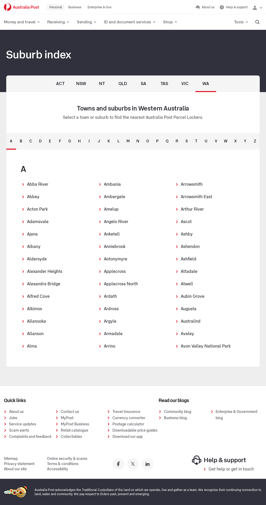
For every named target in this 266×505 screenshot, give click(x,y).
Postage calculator (128, 424)
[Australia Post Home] (21, 7)
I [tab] (89, 141)
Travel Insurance (126, 412)
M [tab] (128, 141)
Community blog (177, 412)
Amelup (111, 209)
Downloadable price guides (134, 430)
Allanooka (36, 321)
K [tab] (109, 141)
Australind (191, 321)
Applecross (115, 271)
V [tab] (216, 141)
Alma (32, 346)
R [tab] (177, 141)
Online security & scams (67, 459)
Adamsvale (38, 222)
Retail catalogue (74, 430)
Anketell (112, 234)
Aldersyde (37, 259)
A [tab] (11, 141)
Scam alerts (19, 430)
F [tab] (60, 141)
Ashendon (190, 247)
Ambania (112, 184)
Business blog (175, 418)
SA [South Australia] (143, 84)
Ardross (111, 309)
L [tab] (118, 141)
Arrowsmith (192, 184)
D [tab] (40, 141)
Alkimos (34, 309)
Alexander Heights (44, 271)
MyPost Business (75, 424)
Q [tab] (167, 141)
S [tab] (186, 141)
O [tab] (147, 141)
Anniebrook (114, 247)
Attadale (189, 271)
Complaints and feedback (30, 437)
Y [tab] (245, 141)
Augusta (188, 309)
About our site (15, 469)
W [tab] (226, 141)
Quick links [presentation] (15, 400)
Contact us (70, 412)
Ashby (187, 234)
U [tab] (206, 141)
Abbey (33, 197)
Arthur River (192, 209)
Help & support (219, 460)
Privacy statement (19, 464)
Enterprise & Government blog (236, 415)
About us (16, 412)
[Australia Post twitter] (133, 464)
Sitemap (11, 459)
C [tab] (30, 141)
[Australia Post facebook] (118, 464)
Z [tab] (255, 141)
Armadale (113, 334)
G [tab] (69, 141)
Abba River (37, 184)
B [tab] (21, 141)
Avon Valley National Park (206, 346)
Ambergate (114, 197)
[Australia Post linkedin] (147, 464)
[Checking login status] (257, 7)
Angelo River (116, 222)
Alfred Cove (38, 296)
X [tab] (235, 141)
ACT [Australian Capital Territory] (60, 84)
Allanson (35, 334)
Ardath (110, 296)
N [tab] (137, 141)
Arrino (109, 346)
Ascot (186, 222)
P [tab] (157, 141)
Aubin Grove (192, 296)
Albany (34, 247)
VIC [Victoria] (185, 84)
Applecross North (121, 284)
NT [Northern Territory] (102, 84)
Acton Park (37, 209)
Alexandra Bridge (43, 284)
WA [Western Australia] (205, 84)
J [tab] (99, 141)
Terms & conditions (62, 464)
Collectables (71, 437)
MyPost (67, 418)
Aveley (187, 334)
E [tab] (50, 141)
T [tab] (196, 141)
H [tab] (79, 141)
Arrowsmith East (196, 197)
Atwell (187, 284)
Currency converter (128, 418)
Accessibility (57, 469)
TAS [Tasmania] (164, 84)
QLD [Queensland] (122, 84)
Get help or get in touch (231, 469)
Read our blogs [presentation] (174, 400)
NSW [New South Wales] (81, 84)
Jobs (13, 418)
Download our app (127, 437)
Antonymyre (115, 259)
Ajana (32, 234)
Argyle (110, 321)
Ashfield (188, 259)
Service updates (22, 424)
